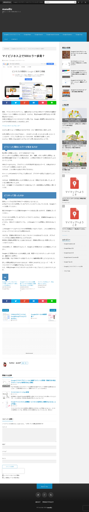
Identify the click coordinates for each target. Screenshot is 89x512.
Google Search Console (52, 34)
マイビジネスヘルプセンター (11, 125)
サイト (4, 458)
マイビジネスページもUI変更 (20, 392)
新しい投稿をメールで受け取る (10, 477)
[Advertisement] (55, 18)
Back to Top (44, 486)
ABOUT (38, 502)
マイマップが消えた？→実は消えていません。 (74, 229)
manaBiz (7, 9)
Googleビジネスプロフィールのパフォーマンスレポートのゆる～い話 (79, 53)
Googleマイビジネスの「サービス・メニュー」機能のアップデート (79, 82)
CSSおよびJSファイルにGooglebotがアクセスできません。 (18, 316)
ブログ (6, 39)
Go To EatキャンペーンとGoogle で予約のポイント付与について (78, 62)
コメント (4, 427)
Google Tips (79, 34)
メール (4, 451)
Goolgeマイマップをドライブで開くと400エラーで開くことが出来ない (10, 283)
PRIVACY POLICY (48, 502)
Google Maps (27, 34)
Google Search (39, 34)
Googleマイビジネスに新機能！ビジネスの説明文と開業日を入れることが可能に (28, 283)
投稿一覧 (24, 363)
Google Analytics (67, 34)
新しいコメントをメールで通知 (10, 475)
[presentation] (13, 471)
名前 (4, 444)
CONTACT (14, 39)
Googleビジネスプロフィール (12, 34)
